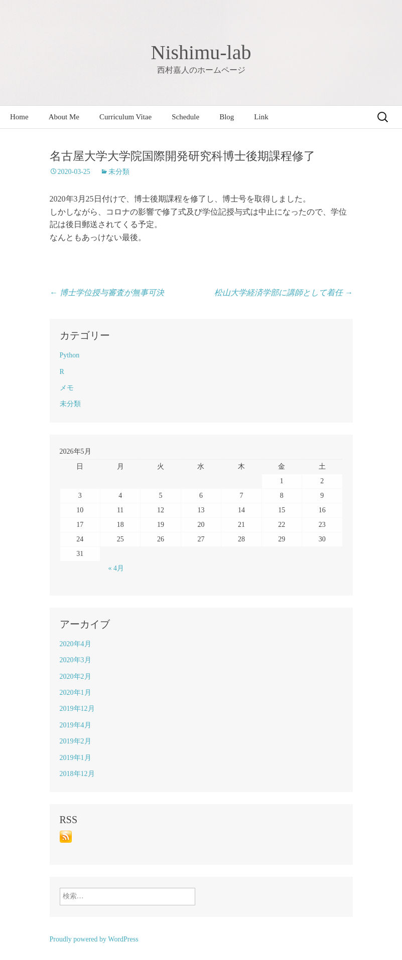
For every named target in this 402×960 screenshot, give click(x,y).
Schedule (185, 117)
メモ (67, 388)
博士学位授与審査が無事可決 (107, 292)
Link (261, 117)
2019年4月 (75, 725)
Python (70, 355)
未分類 (118, 171)
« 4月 (116, 568)
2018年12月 (77, 774)
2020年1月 (75, 692)
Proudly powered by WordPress (94, 939)
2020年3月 (75, 660)
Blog (226, 117)
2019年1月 (75, 757)
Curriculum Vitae (125, 117)
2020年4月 (75, 644)
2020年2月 (75, 676)
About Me (64, 117)
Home (19, 117)
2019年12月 (77, 708)
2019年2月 (75, 741)
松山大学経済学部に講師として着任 (283, 292)
